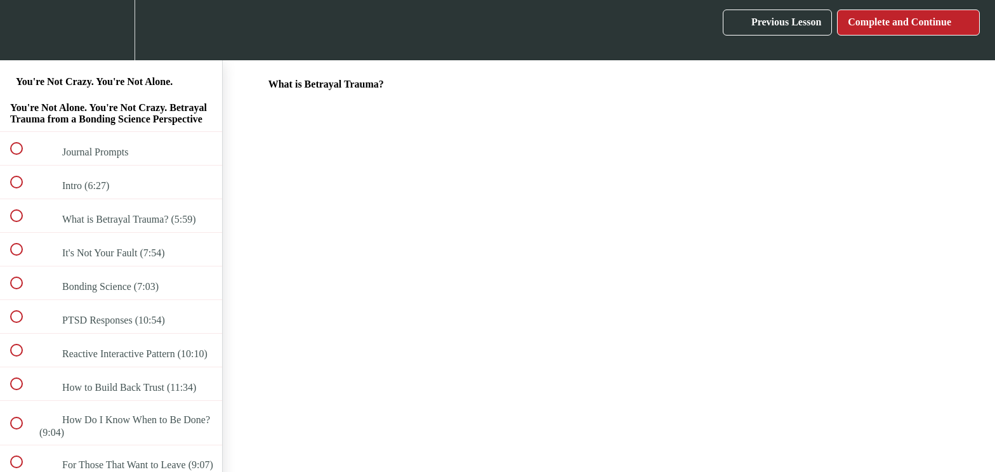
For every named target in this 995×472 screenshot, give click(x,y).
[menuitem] (111, 30)
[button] (23, 30)
